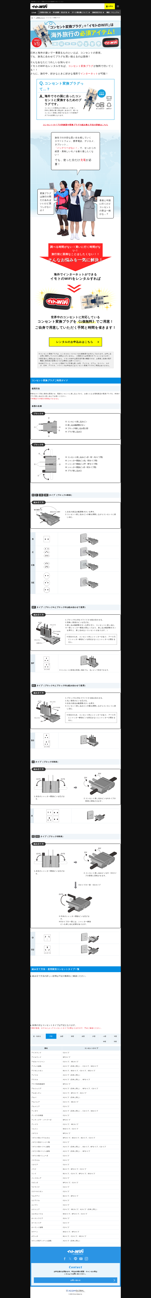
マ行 (115, 1036)
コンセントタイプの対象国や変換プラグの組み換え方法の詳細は (75, 125)
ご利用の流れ (43, 12)
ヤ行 (104, 1041)
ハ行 (104, 1036)
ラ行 (115, 1041)
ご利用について (40, 17)
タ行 (83, 1036)
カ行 (61, 1036)
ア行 (51, 1036)
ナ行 (94, 1036)
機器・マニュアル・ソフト (116, 12)
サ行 (72, 1036)
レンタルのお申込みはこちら (74, 341)
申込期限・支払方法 (60, 12)
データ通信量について (80, 12)
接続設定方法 (97, 12)
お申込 (110, 6)
